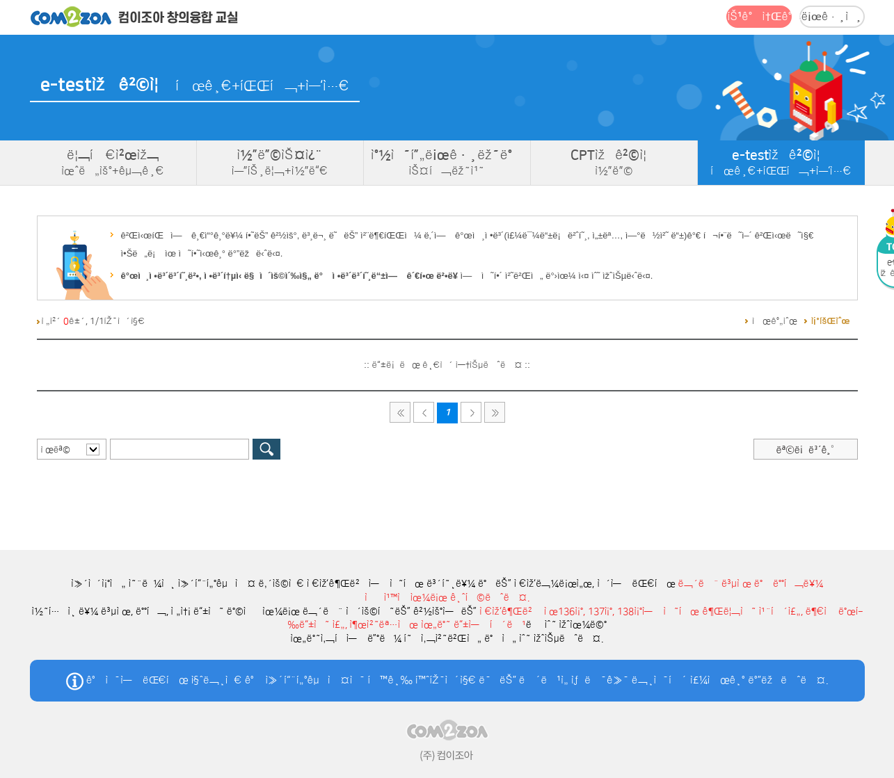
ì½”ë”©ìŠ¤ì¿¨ (280, 162)
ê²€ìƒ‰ (266, 449)
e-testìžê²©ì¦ (781, 162)
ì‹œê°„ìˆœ (774, 321)
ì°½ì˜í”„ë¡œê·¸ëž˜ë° (447, 162)
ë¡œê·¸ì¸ (832, 16)
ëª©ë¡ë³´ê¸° (805, 450)
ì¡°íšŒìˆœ (831, 321)
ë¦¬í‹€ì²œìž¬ (113, 162)
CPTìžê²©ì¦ (614, 162)
